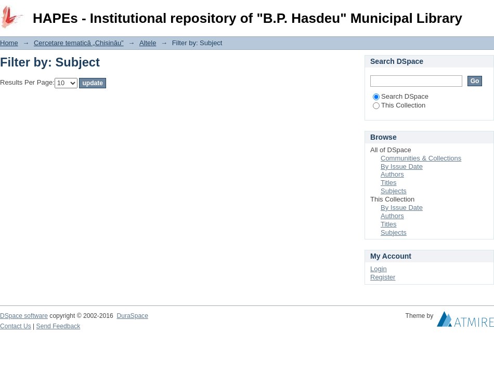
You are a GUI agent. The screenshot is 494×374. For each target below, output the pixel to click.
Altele (148, 43)
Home (9, 43)
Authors (392, 174)
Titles (389, 182)
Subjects (394, 191)
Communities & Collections (421, 158)
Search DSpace (400, 96)
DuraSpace (132, 315)
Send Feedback (58, 326)
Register (382, 277)
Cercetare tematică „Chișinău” (79, 43)
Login (485, 13)
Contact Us (15, 326)
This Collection (399, 105)
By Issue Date (402, 166)
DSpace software (24, 315)
